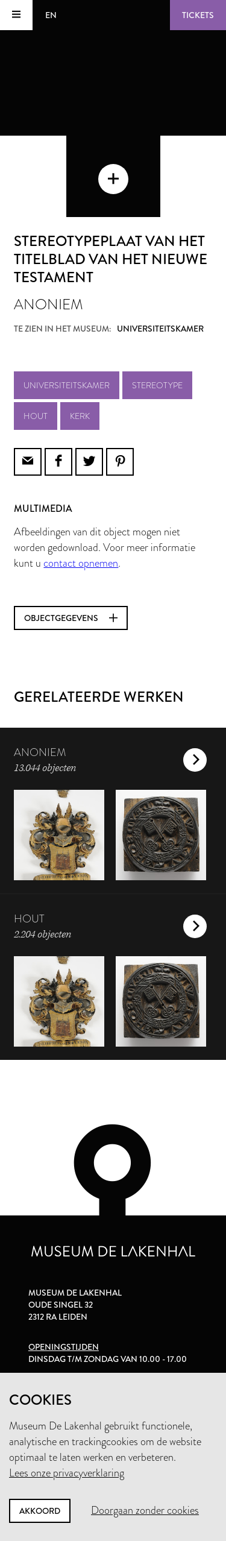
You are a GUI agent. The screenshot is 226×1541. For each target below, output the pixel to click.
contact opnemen (80, 563)
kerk (80, 416)
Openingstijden (63, 1347)
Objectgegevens (71, 618)
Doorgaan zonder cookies (145, 1510)
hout (36, 416)
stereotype (157, 385)
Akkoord (39, 1511)
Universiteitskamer (67, 385)
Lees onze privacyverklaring (66, 1473)
